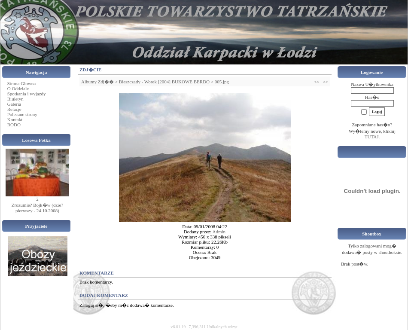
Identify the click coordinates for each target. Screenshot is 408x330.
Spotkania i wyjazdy (26, 93)
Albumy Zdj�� (97, 81)
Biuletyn (15, 98)
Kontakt (14, 119)
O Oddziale (18, 88)
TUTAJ (372, 136)
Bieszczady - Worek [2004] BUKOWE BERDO (164, 81)
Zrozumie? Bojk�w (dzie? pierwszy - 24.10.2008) (37, 207)
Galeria (14, 104)
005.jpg (222, 81)
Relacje (14, 109)
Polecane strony (22, 114)
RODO (14, 124)
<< (316, 81)
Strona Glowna (21, 83)
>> (325, 81)
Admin (219, 231)
